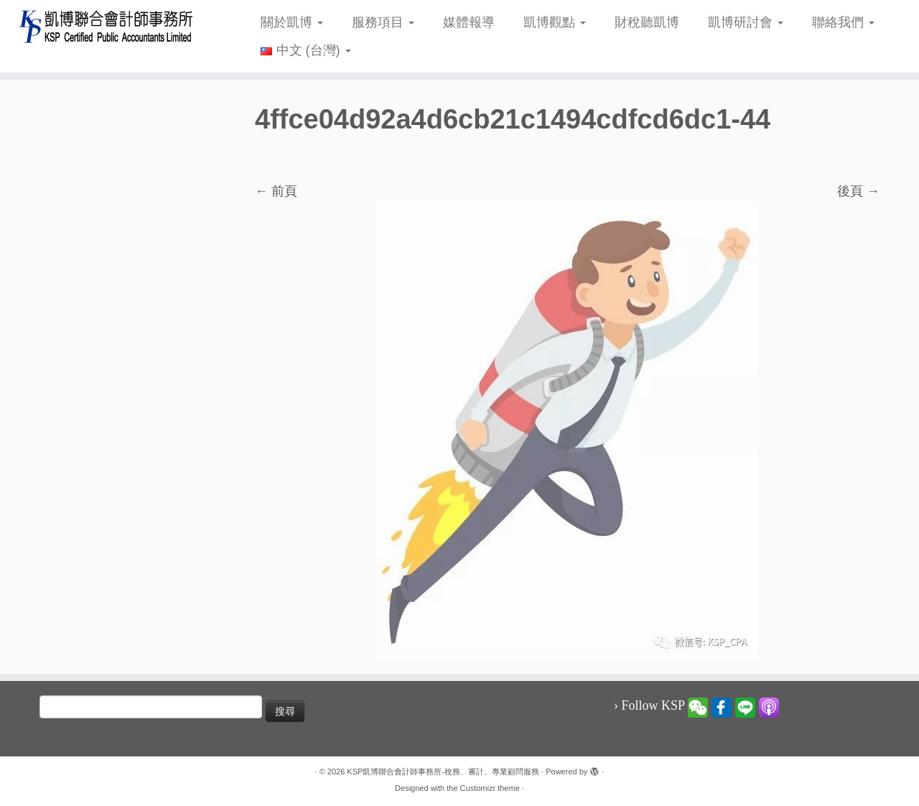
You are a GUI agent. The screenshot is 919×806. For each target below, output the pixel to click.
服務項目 (383, 22)
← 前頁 (276, 191)
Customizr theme (490, 788)
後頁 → (858, 191)
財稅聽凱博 (647, 22)
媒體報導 (469, 22)
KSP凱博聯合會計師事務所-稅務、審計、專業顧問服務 (443, 771)
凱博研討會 (745, 22)
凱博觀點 (554, 22)
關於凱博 (292, 22)
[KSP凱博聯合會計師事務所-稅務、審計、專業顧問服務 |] (106, 26)
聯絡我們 (843, 22)
